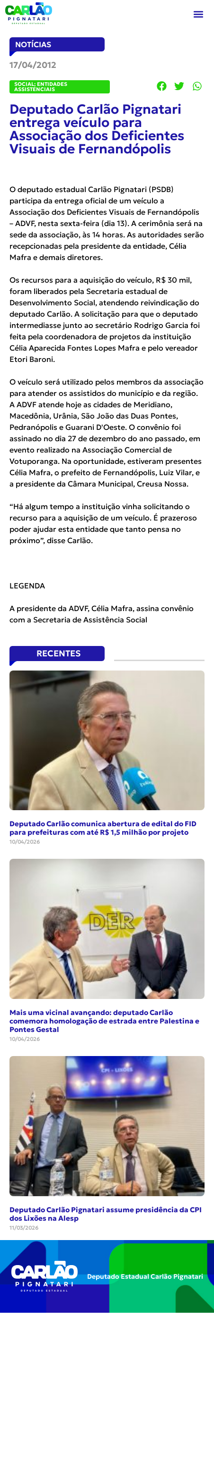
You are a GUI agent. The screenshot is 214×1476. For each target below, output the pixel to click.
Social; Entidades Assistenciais (40, 86)
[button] (198, 14)
